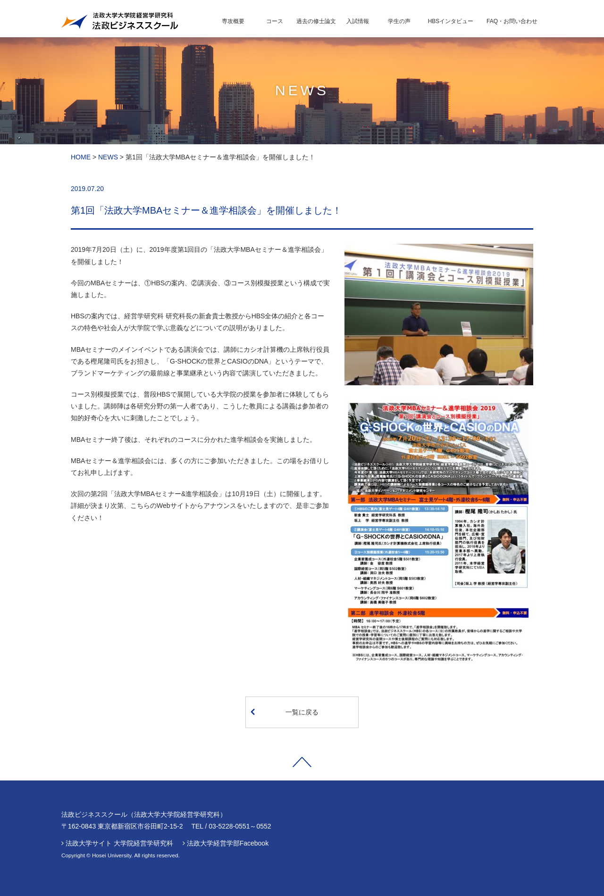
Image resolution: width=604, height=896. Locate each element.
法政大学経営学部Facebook (227, 843)
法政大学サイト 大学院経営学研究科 (119, 843)
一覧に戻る (285, 711)
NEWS (108, 157)
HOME (81, 157)
